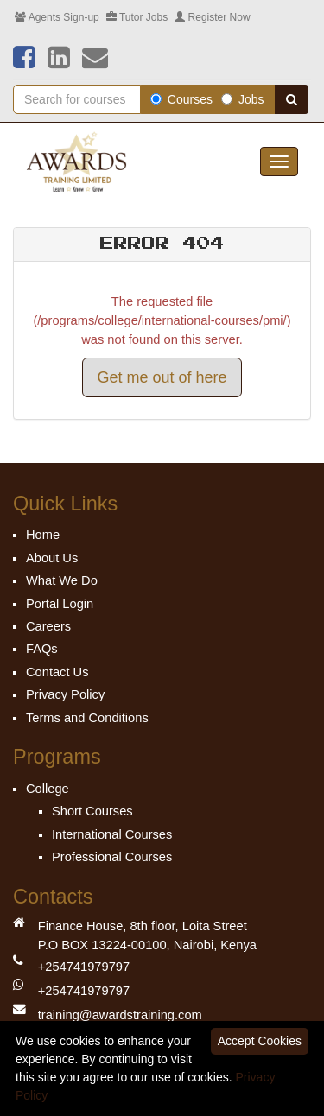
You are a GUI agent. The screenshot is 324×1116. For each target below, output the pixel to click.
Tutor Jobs (137, 17)
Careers (48, 626)
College (47, 789)
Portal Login (59, 604)
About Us (52, 558)
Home (43, 535)
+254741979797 (84, 966)
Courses (181, 99)
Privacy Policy (65, 694)
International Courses (112, 834)
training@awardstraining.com (120, 1015)
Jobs (242, 99)
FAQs (42, 649)
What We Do (62, 580)
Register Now (212, 17)
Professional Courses (112, 857)
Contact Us (57, 672)
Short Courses (92, 811)
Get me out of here (161, 377)
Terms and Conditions (87, 718)
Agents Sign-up (57, 17)
